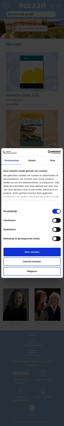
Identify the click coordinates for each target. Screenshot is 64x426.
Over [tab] (52, 160)
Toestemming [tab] (11, 160)
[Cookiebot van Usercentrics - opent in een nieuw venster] (48, 152)
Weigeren (32, 271)
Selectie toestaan (32, 261)
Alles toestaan (32, 252)
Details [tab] (32, 160)
